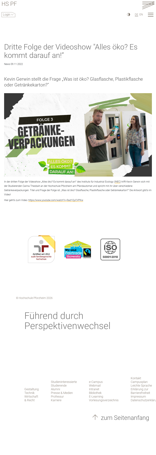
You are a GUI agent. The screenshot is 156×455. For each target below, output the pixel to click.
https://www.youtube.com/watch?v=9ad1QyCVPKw (55, 200)
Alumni (55, 389)
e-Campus (96, 382)
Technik (29, 393)
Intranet (94, 389)
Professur (57, 396)
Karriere (56, 400)
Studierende (59, 385)
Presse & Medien (62, 393)
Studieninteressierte (64, 382)
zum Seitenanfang (124, 417)
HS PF (9, 4)
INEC (117, 181)
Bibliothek (95, 393)
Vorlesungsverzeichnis (104, 400)
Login (7, 14)
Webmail (95, 385)
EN (141, 14)
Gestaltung (31, 389)
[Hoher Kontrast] (128, 14)
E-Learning (96, 396)
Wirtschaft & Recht (31, 398)
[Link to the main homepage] (148, 5)
